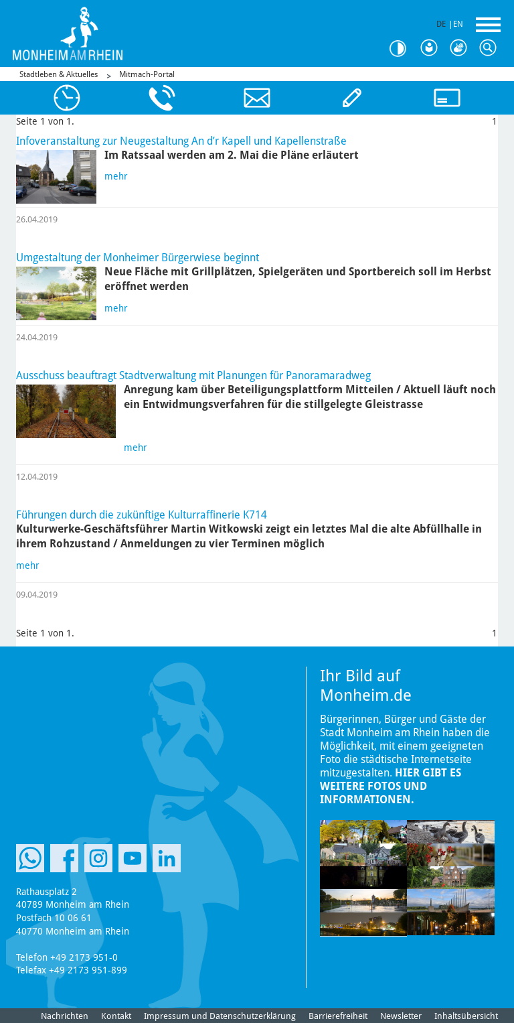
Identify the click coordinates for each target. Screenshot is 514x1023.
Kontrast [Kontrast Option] (403, 48)
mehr (116, 176)
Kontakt (116, 1016)
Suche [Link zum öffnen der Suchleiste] (491, 48)
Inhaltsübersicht (466, 1016)
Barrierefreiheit (338, 1016)
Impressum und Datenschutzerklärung (220, 1016)
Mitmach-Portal (147, 74)
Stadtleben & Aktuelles (58, 74)
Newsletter (401, 1016)
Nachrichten (64, 1016)
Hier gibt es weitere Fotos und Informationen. (390, 786)
